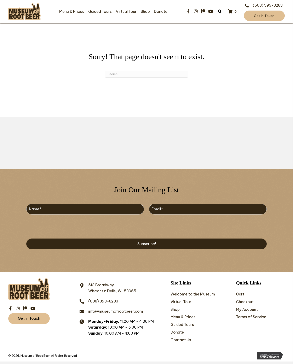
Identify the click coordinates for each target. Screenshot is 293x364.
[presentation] (57, 226)
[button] (188, 11)
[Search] (146, 74)
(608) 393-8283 (268, 5)
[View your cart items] (233, 12)
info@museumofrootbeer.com (115, 311)
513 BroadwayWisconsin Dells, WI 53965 (112, 288)
